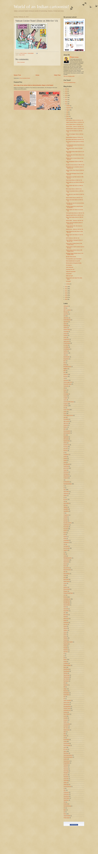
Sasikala (65, 712)
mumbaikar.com (67, 599)
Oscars (65, 636)
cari (64, 378)
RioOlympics (66, 692)
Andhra (65, 337)
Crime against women (68, 415)
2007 (66, 299)
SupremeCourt (67, 761)
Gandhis (65, 458)
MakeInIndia (66, 561)
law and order (67, 548)
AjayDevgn (66, 325)
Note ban (66, 624)
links (65, 554)
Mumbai (65, 597)
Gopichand (66, 466)
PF (64, 653)
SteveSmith (66, 753)
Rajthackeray (66, 677)
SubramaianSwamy (68, 755)
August (68, 109)
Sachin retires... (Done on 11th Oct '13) (74, 220)
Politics (65, 659)
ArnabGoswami (67, 343)
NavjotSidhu (66, 610)
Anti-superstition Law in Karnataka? (74, 258)
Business (66, 376)
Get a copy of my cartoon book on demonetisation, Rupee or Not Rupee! (33, 85)
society (65, 741)
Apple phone (66, 341)
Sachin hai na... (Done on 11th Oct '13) (74, 229)
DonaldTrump (67, 444)
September (68, 107)
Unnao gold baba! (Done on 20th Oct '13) (75, 213)
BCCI (65, 360)
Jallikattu (65, 507)
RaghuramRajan (67, 665)
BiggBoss (66, 368)
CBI (64, 388)
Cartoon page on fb (68, 382)
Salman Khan (66, 702)
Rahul (65, 667)
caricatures (66, 380)
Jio (64, 513)
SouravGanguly (67, 745)
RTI (64, 698)
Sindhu (65, 735)
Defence (65, 427)
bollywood (66, 374)
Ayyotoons (66, 352)
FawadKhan (66, 454)
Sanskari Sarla (67, 708)
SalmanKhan (66, 704)
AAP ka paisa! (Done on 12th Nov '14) (74, 124)
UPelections (66, 792)
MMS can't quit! (69, 275)
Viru (64, 807)
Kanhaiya (66, 520)
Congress (66, 403)
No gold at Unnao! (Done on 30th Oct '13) (75, 164)
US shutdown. (69, 265)
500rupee (66, 312)
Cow (65, 407)
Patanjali (65, 647)
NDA (65, 612)
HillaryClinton (66, 476)
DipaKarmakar (67, 440)
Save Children (67, 714)
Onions (65, 632)
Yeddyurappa (66, 817)
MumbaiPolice (67, 601)
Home (37, 75)
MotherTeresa (67, 581)
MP (64, 585)
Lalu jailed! (68, 281)
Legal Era (66, 550)
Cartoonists (66, 386)
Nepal (65, 616)
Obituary (65, 628)
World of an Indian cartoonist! (41, 6)
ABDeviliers (66, 317)
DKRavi (65, 442)
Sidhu (65, 731)
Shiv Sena (66, 727)
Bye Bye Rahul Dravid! (71, 256)
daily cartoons (67, 421)
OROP (65, 634)
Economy (66, 446)
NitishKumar (66, 618)
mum (65, 595)
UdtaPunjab (66, 784)
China (65, 392)
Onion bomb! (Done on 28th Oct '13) (74, 180)
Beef (65, 362)
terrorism (65, 774)
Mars (65, 571)
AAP (65, 315)
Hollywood (66, 477)
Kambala (65, 519)
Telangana (66, 772)
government (66, 468)
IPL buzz (65, 499)
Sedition (65, 722)
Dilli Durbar (66, 438)
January (68, 283)
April (67, 114)
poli (64, 657)
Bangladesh (66, 358)
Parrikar (65, 645)
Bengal (65, 364)
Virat (65, 802)
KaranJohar (66, 526)
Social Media (66, 739)
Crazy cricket (21, 54)
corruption (66, 405)
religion (65, 688)
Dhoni (65, 435)
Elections (66, 450)
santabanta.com (67, 710)
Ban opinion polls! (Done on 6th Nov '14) (75, 139)
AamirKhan (66, 314)
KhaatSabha (66, 540)
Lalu (64, 544)
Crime (65, 413)
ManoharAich (66, 567)
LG (64, 552)
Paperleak (66, 644)
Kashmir (65, 530)
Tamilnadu (66, 765)
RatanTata (66, 685)
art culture (66, 345)
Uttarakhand (66, 796)
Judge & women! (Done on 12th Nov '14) (75, 122)
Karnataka (66, 528)
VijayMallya (66, 800)
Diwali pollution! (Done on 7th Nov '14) (74, 137)
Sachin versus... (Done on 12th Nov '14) (74, 126)
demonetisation (67, 431)
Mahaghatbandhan (68, 558)
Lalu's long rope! (69, 267)
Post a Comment (21, 62)
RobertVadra (66, 694)
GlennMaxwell (67, 464)
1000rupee (66, 306)
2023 (66, 91)
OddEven (66, 630)
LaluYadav (66, 546)
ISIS (64, 501)
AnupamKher (66, 339)
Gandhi (65, 456)
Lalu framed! (69, 273)
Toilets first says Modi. (71, 271)
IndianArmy (66, 493)
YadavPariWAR (67, 815)
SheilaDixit (66, 725)
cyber (65, 417)
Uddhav (65, 782)
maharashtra (66, 560)
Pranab (65, 661)
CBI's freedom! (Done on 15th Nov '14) (74, 120)
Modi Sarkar (66, 579)
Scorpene (66, 720)
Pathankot (66, 649)
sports (65, 747)
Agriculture (66, 321)
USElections (66, 794)
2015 (66, 101)
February (68, 118)
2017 (66, 97)
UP (64, 788)
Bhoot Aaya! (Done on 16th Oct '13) (74, 188)
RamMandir (66, 681)
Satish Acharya (75, 57)
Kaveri (65, 532)
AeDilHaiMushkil (67, 319)
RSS (65, 696)
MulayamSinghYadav (68, 593)
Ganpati (65, 460)
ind (64, 487)
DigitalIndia (66, 436)
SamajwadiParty (67, 706)
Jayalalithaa (66, 511)
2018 (66, 95)
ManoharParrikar (67, 569)
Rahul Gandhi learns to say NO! (73, 260)
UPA (65, 790)
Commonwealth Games (69, 401)
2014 (66, 103)
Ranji (65, 683)
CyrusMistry (66, 419)
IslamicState (66, 503)
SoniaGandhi (66, 743)
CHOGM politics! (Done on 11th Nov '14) (75, 128)
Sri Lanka (66, 749)
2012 (66, 288)
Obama (65, 626)
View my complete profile (69, 76)
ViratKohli (66, 804)
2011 (66, 290)
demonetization (67, 433)
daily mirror (66, 423)
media (65, 575)
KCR (65, 534)
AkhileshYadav (67, 329)
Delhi (65, 429)
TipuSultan (66, 776)
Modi (65, 577)
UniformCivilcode (67, 786)
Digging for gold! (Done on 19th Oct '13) (74, 215)
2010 (66, 293)
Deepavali (66, 425)
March (67, 116)
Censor (65, 390)
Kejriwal (65, 536)
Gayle (65, 462)
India (65, 489)
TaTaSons (66, 766)
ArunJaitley (66, 347)
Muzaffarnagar (67, 602)
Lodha (65, 556)
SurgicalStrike (67, 763)
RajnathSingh (66, 675)
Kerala (65, 538)
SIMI (65, 733)
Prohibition (66, 663)
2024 (66, 89)
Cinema (65, 395)
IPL (64, 497)
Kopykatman (66, 542)
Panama (65, 640)
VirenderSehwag (67, 806)
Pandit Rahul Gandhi (68, 642)
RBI (64, 686)
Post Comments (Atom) (25, 78)
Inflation (65, 495)
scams (65, 716)
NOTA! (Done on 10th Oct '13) (72, 238)
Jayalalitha (66, 509)
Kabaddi (65, 517)
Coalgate (66, 397)
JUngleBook (66, 515)
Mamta (65, 565)
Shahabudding (67, 724)
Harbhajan (66, 474)
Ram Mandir (66, 679)
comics (65, 399)
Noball (65, 620)
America (65, 333)
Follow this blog (74, 824)
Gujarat (65, 470)
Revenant (66, 690)
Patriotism (66, 651)
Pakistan (65, 638)
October (68, 105)
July (67, 112)
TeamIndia (66, 768)
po (64, 655)
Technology (66, 770)
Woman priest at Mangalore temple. (74, 263)
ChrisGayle (66, 394)
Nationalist (66, 608)
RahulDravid (66, 669)
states (65, 751)
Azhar (65, 354)
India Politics (66, 491)
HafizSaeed (66, 472)
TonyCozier (66, 778)
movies (65, 583)
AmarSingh (66, 331)
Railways (66, 673)
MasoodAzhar (67, 573)
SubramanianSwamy (68, 757)
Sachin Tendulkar (67, 700)
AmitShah (66, 335)
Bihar (65, 370)
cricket (65, 411)
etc (64, 452)
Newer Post (17, 75)
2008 (66, 297)
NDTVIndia (66, 614)
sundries (65, 759)
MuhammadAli (67, 589)
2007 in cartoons (67, 310)
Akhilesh (65, 327)
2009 (66, 295)
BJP (64, 372)
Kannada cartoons (68, 522)
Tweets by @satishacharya (69, 82)
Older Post (57, 75)
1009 (65, 308)
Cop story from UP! (70, 269)
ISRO (65, 505)
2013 (66, 286)
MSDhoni (66, 587)
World (65, 813)
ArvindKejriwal (67, 349)
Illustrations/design (68, 483)
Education (66, 448)
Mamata (65, 563)
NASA (65, 606)
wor (64, 811)
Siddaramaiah (67, 729)
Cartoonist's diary (67, 384)
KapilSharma (66, 524)
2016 (66, 99)
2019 (66, 93)
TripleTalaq (66, 780)
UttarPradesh (66, 798)
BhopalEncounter (67, 366)
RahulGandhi (66, 671)
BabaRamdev (67, 356)
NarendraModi (67, 604)
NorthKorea (66, 622)
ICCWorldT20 (67, 481)
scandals (65, 718)
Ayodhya (65, 351)
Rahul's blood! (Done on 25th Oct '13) (74, 197)
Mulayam (66, 591)
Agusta (65, 323)
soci (64, 737)
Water (65, 809)
